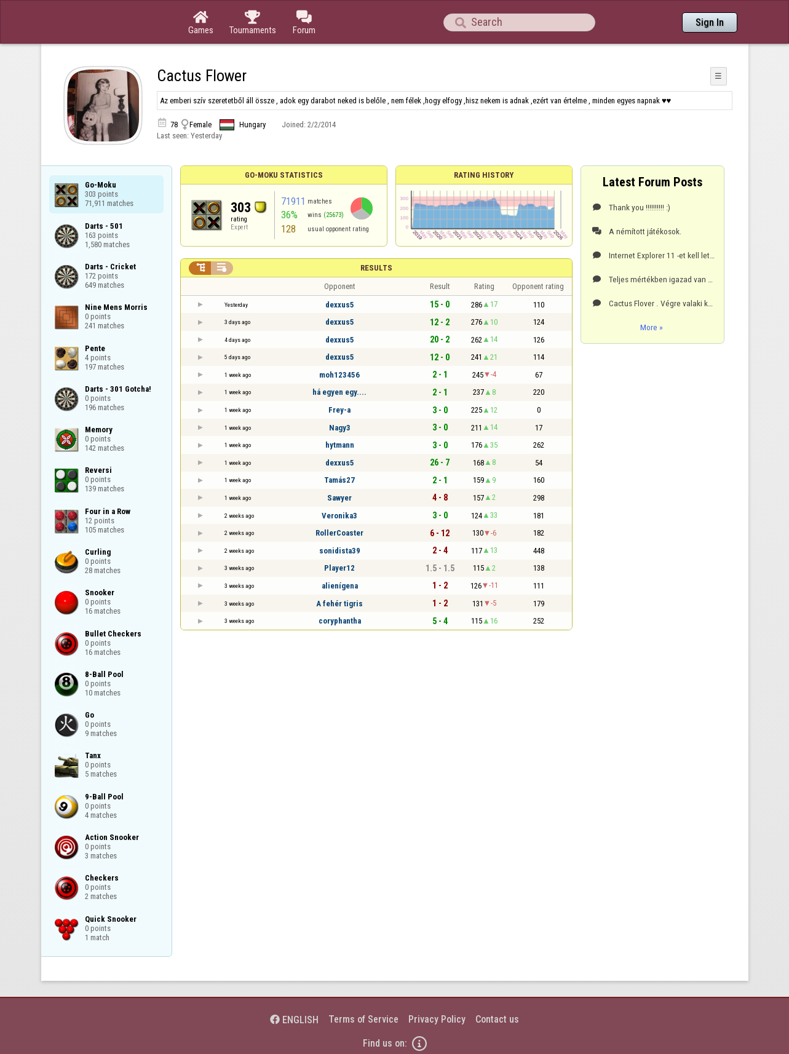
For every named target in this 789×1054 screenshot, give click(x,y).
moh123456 (339, 374)
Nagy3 (340, 427)
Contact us (497, 1019)
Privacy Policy (437, 1019)
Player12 (339, 568)
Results (376, 267)
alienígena (340, 585)
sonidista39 (339, 550)
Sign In (710, 22)
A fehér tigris (339, 603)
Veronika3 (339, 515)
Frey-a (339, 409)
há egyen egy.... (339, 392)
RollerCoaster (339, 532)
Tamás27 (339, 480)
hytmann (339, 445)
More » (651, 327)
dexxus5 (339, 304)
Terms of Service (363, 1019)
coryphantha (340, 620)
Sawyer (339, 497)
